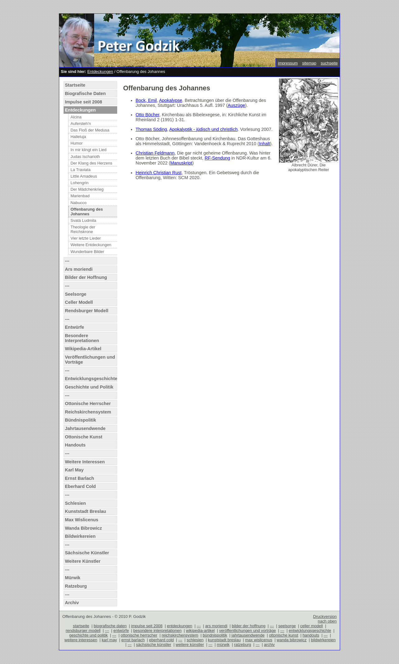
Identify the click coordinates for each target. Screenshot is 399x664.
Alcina (75, 117)
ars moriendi (216, 625)
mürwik (223, 644)
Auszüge (236, 105)
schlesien (195, 640)
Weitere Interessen (85, 461)
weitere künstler (190, 644)
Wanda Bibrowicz (83, 528)
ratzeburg (242, 644)
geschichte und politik (88, 635)
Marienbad (79, 195)
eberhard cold (161, 640)
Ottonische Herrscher (88, 403)
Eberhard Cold (80, 486)
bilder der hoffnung (249, 625)
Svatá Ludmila (83, 220)
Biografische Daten (85, 93)
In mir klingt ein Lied (88, 149)
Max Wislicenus (81, 519)
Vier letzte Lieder (85, 238)
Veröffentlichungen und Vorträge (90, 360)
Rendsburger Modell (86, 310)
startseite (81, 625)
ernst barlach (133, 640)
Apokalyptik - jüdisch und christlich (203, 129)
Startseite (75, 85)
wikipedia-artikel (200, 630)
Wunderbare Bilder (87, 251)
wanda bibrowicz (292, 640)
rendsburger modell (83, 630)
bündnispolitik (215, 635)
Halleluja (78, 136)
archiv (269, 644)
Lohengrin (79, 182)
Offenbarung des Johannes (86, 211)
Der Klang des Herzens (91, 163)
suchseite (329, 63)
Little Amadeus (83, 176)
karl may (109, 640)
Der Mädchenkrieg (86, 189)
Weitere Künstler (82, 561)
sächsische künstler (153, 644)
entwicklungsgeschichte (310, 630)
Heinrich (144, 172)
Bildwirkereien (80, 536)
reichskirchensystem (180, 635)
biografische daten (110, 625)
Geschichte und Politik (89, 387)
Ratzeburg (76, 586)
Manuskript (181, 162)
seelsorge (287, 625)
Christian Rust (166, 172)
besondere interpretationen (157, 630)
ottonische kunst (283, 635)
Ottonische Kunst (83, 436)
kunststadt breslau (224, 640)
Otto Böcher (147, 114)
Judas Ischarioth (85, 156)
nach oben (327, 621)
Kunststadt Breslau (85, 511)
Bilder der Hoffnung (86, 277)
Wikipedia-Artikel (83, 348)
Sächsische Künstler (87, 552)
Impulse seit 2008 (83, 101)
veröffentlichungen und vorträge (247, 630)
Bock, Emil (146, 100)
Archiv (72, 602)
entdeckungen (179, 625)
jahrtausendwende (248, 635)
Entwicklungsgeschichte (91, 378)
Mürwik (72, 577)
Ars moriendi (79, 269)
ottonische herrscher (139, 635)
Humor (76, 143)
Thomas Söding (151, 129)
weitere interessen (81, 640)
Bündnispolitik (80, 420)
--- (67, 260)
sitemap (309, 63)
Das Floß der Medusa (89, 130)
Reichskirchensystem (88, 411)
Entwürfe (74, 327)
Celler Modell (79, 302)
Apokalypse (170, 100)
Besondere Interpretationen (82, 338)
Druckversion (325, 616)
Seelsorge (75, 294)
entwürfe (121, 630)
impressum (288, 63)
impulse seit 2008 (146, 625)
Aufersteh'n (80, 123)
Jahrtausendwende (85, 428)
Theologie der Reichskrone (82, 229)
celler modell (311, 625)
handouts (311, 635)
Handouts (75, 444)
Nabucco (78, 202)
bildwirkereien (323, 640)
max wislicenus (258, 640)
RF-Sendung (217, 157)
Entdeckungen (100, 71)
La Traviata (80, 169)
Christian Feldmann (155, 152)
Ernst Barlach (79, 478)
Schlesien (75, 503)
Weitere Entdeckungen (90, 244)
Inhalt (264, 143)
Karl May (74, 469)
